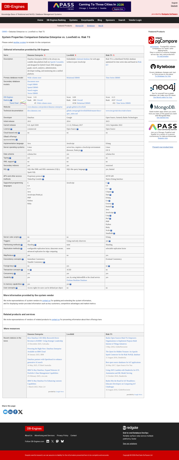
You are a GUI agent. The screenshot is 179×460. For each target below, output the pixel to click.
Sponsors (110, 20)
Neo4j (100, 26)
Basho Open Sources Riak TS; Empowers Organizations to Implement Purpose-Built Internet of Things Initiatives (121, 341)
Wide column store (34, 78)
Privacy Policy (62, 435)
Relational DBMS (73, 78)
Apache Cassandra (57, 62)
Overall (40, 100)
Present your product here (162, 147)
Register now (163, 138)
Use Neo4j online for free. (162, 97)
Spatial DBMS (33, 87)
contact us (46, 301)
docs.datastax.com (34, 111)
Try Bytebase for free (163, 76)
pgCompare (154, 47)
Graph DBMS (33, 84)
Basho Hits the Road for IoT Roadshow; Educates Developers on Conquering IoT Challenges (121, 384)
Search (121, 20)
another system (20, 42)
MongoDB (79, 26)
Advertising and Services (45, 435)
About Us (28, 435)
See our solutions (130, 444)
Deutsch (174, 6)
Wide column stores (44, 103)
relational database (83, 59)
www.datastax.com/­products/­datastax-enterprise (45, 107)
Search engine (33, 90)
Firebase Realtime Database (77, 280)
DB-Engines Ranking (56, 20)
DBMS (4, 32)
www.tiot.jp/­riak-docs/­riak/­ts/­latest (118, 111)
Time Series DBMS (113, 78)
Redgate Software (170, 14)
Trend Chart (14, 103)
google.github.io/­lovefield (76, 107)
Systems (73, 20)
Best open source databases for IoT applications (123, 362)
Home (40, 20)
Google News (60, 391)
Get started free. (163, 118)
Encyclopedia (87, 20)
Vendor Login (135, 20)
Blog (100, 20)
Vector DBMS (33, 93)
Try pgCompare (162, 56)
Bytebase (91, 26)
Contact (74, 435)
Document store (33, 81)
